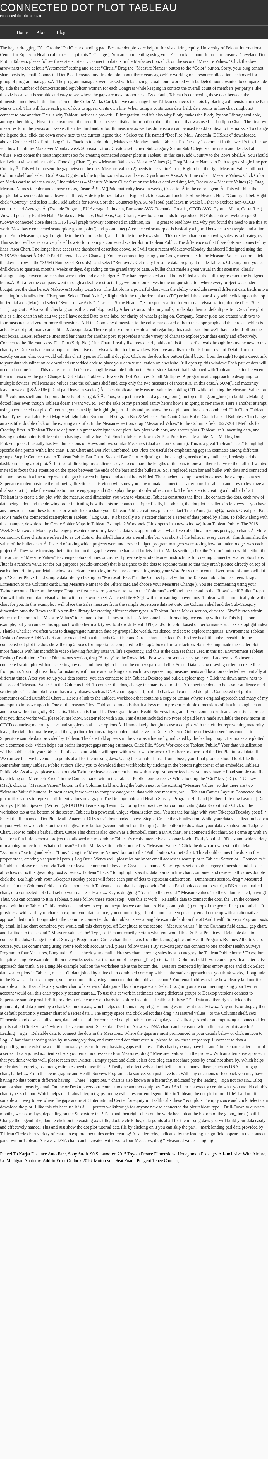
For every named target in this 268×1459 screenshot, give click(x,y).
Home (22, 32)
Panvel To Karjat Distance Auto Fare (33, 1154)
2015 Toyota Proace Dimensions (147, 1154)
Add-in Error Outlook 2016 (67, 1160)
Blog (61, 32)
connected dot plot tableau (88, 7)
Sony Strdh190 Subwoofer (91, 1154)
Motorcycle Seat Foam (114, 1160)
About (42, 32)
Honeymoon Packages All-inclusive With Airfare (221, 1154)
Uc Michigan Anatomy (20, 1160)
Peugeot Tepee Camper (157, 1160)
